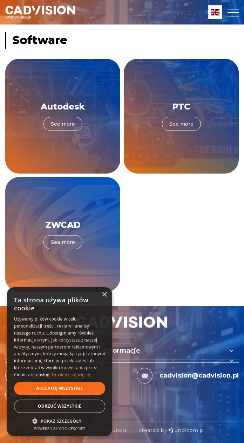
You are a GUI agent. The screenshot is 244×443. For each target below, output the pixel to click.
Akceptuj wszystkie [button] (59, 388)
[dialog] (59, 361)
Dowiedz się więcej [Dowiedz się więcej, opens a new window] (71, 375)
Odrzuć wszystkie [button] (59, 406)
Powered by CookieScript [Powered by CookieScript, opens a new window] (60, 428)
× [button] (104, 294)
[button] (59, 420)
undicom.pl (186, 430)
